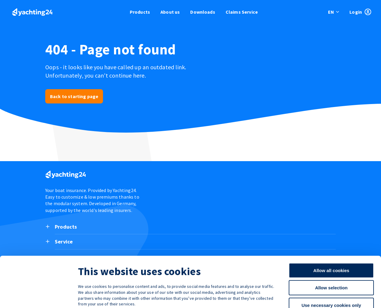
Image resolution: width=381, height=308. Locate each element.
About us (170, 12)
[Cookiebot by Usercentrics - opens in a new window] (39, 296)
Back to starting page (74, 96)
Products (140, 12)
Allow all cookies (331, 235)
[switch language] (334, 12)
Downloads (202, 12)
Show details (312, 296)
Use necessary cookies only (331, 270)
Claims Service (242, 12)
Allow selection (331, 252)
